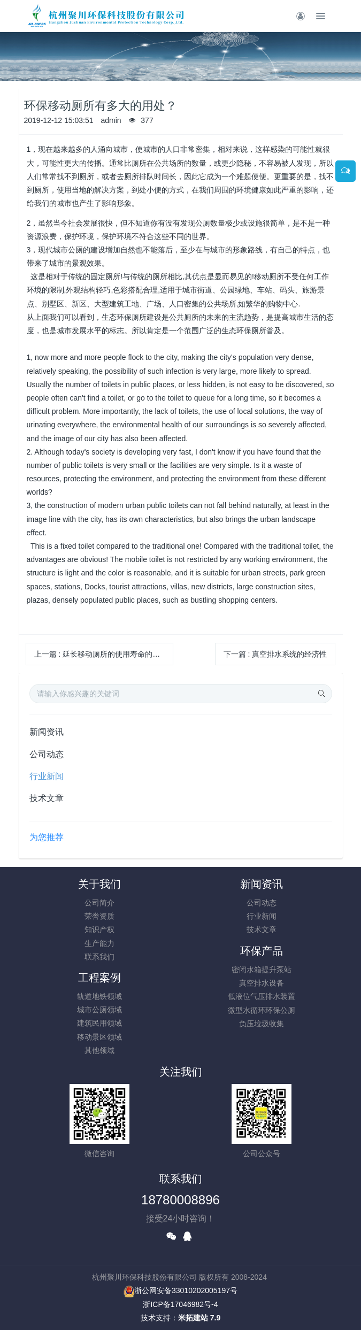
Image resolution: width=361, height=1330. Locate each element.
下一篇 (275, 654)
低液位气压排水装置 (261, 996)
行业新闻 (46, 776)
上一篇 (101, 654)
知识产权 (99, 929)
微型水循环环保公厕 (261, 1010)
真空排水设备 (261, 983)
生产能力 (99, 943)
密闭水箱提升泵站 (261, 969)
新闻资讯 (46, 731)
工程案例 (99, 977)
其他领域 (99, 1050)
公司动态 (46, 754)
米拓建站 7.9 (199, 1317)
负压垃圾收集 (261, 1023)
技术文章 (46, 798)
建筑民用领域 (99, 1023)
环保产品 (261, 951)
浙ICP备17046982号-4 (180, 1304)
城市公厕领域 (99, 1009)
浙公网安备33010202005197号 (180, 1290)
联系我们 (99, 956)
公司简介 (99, 902)
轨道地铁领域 (99, 996)
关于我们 (99, 884)
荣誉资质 (99, 916)
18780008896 (180, 1200)
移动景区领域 (99, 1037)
